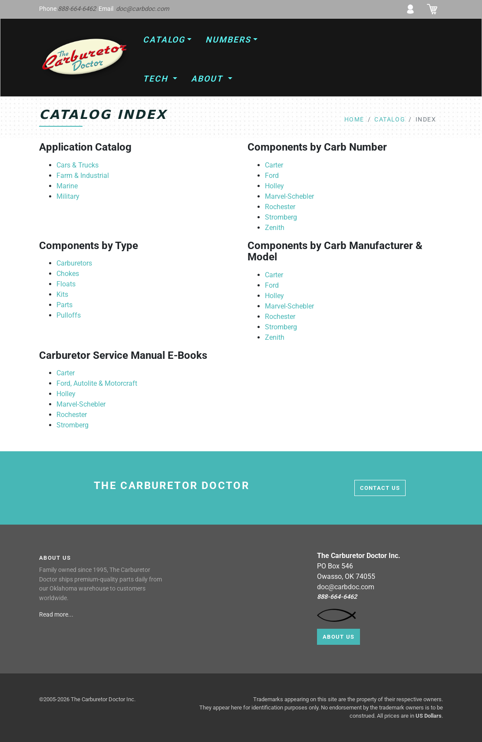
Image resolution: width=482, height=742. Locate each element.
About (208, 79)
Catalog (164, 40)
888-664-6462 (77, 9)
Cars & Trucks (77, 165)
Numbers (228, 40)
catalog (389, 119)
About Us (338, 637)
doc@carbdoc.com (142, 9)
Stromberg (281, 217)
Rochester (280, 207)
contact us (380, 488)
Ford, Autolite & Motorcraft (96, 383)
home (354, 119)
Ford (272, 175)
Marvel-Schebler (289, 196)
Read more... (57, 614)
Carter (274, 165)
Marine (67, 186)
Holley (274, 186)
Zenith (274, 227)
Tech (157, 79)
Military (67, 196)
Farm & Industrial (82, 175)
